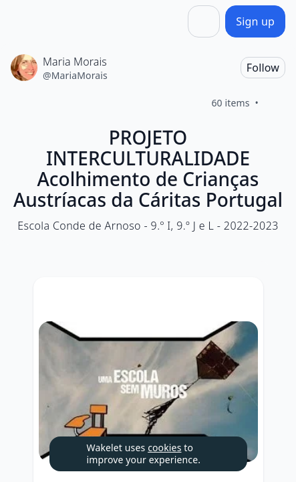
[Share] (204, 21)
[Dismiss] (220, 454)
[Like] (274, 103)
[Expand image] (148, 391)
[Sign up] (255, 21)
